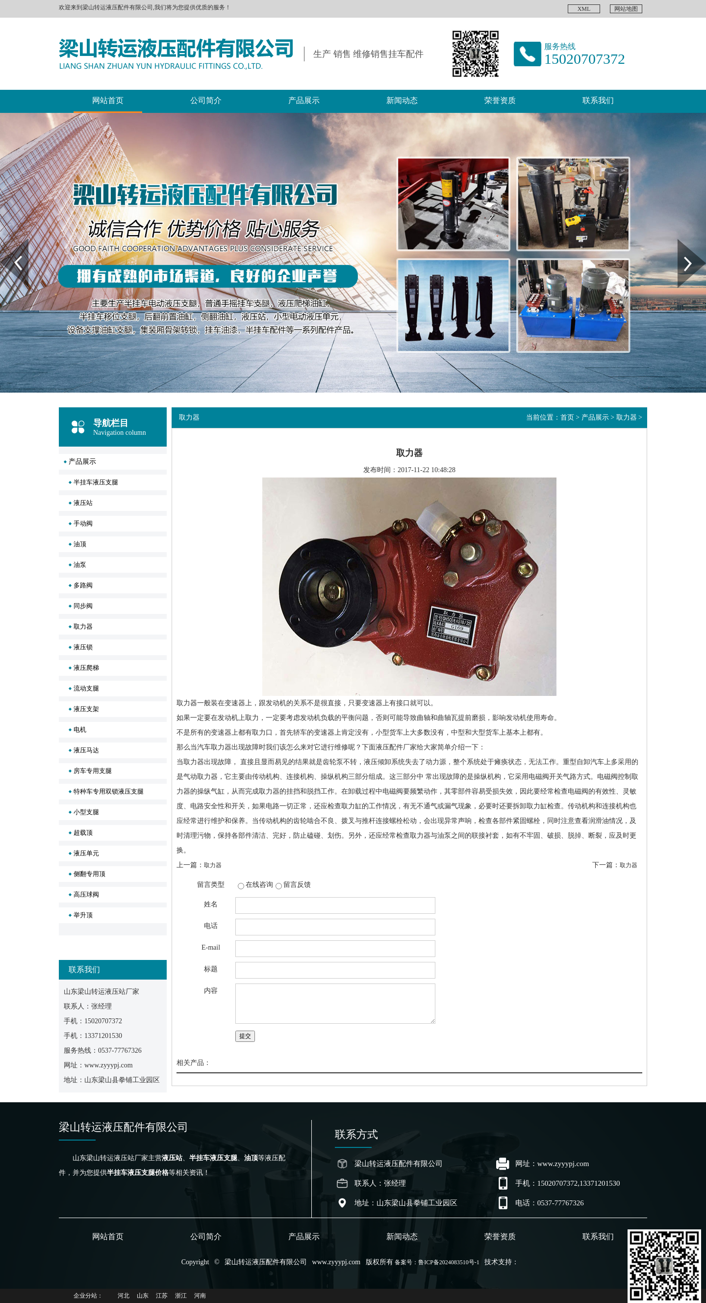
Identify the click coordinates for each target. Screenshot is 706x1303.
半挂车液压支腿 (96, 482)
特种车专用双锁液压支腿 (109, 791)
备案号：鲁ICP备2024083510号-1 (437, 1262)
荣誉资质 (500, 100)
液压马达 (86, 750)
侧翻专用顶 (89, 874)
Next (683, 242)
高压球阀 (86, 894)
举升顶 (83, 915)
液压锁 (83, 647)
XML (584, 8)
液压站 (83, 502)
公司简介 (206, 100)
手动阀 (83, 523)
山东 (143, 1295)
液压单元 (86, 853)
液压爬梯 (86, 667)
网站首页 (108, 100)
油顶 (80, 544)
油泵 (80, 564)
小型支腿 (86, 812)
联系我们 (598, 100)
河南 (200, 1295)
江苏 (162, 1295)
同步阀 (83, 606)
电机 (80, 729)
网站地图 (626, 8)
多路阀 (83, 585)
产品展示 (304, 100)
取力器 (83, 626)
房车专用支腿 (93, 770)
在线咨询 (259, 884)
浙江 (181, 1295)
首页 (567, 417)
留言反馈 (297, 884)
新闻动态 (402, 100)
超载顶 (83, 832)
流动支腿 (86, 688)
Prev (5, 242)
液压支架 (86, 709)
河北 (123, 1295)
